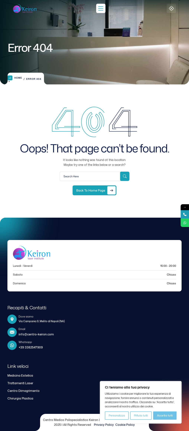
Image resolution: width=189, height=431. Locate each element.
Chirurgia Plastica (20, 398)
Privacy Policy (104, 425)
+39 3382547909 (31, 347)
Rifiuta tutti (141, 415)
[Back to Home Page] (94, 190)
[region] (141, 402)
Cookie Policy (125, 425)
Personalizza (117, 415)
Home (15, 77)
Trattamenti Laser (20, 383)
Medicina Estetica (20, 375)
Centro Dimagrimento (23, 391)
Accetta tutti (165, 415)
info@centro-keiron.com (36, 334)
